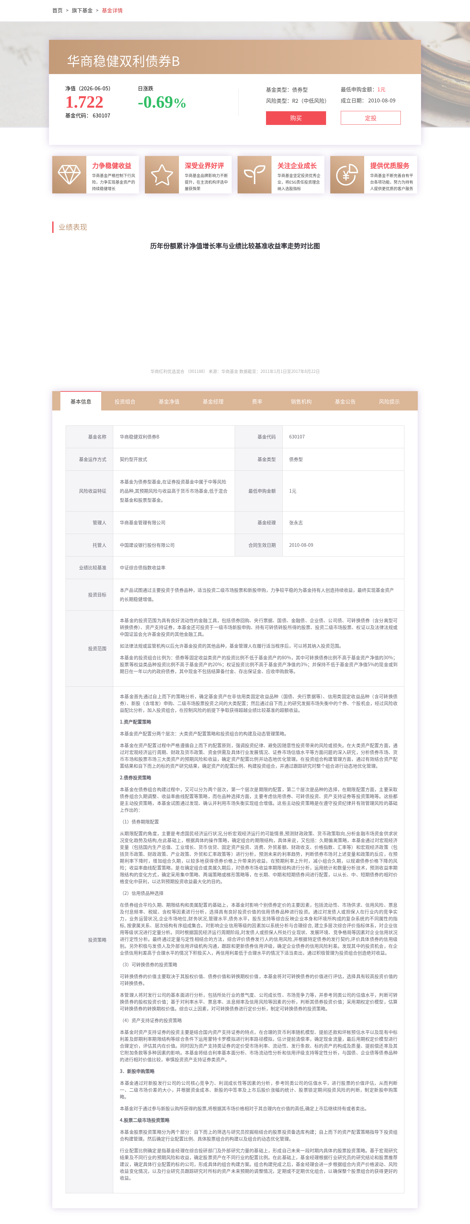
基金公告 (345, 401)
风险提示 (389, 401)
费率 (257, 401)
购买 (296, 118)
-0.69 (155, 102)
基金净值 (169, 401)
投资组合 (125, 401)
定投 (371, 118)
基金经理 (213, 401)
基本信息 (80, 401)
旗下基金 (82, 10)
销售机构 (301, 401)
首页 (57, 10)
